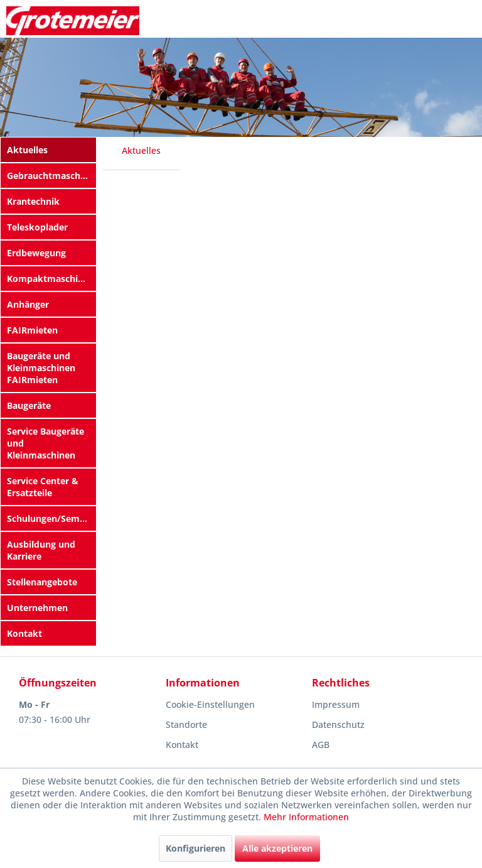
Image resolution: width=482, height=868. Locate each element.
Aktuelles (27, 150)
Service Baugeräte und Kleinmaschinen (45, 443)
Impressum (336, 704)
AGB (320, 745)
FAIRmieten (32, 330)
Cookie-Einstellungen (210, 704)
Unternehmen (37, 608)
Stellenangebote (42, 582)
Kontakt (24, 633)
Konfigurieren (195, 848)
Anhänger (28, 304)
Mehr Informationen (306, 817)
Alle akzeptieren (277, 848)
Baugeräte (29, 405)
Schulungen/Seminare (51, 518)
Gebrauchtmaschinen (51, 176)
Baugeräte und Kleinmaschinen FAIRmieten (41, 368)
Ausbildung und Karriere (41, 550)
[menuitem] (48, 150)
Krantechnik (33, 201)
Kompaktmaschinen (50, 279)
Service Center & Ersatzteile (42, 487)
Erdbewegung (36, 253)
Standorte (186, 724)
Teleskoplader (37, 227)
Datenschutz (338, 724)
